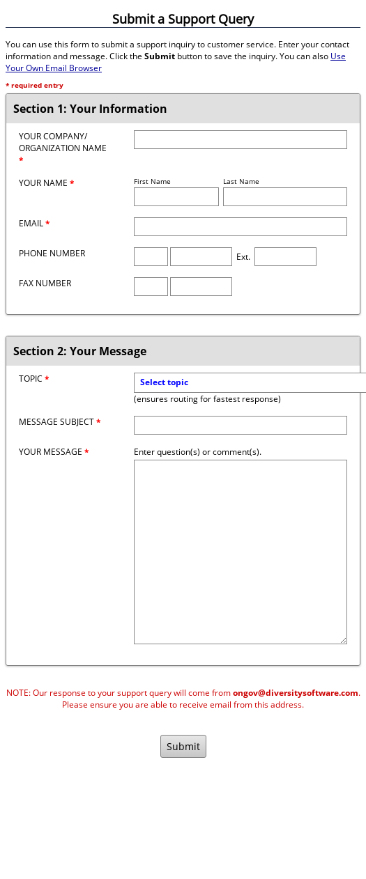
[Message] (240, 552)
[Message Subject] (240, 425)
